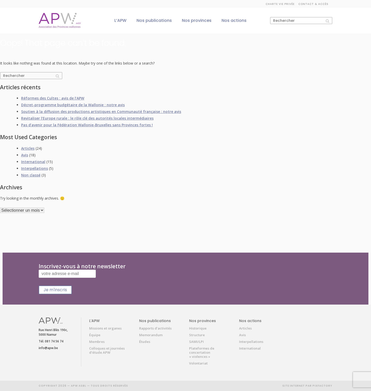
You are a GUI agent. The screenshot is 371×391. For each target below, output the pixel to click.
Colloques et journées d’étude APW (107, 350)
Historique (198, 328)
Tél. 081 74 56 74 (51, 341)
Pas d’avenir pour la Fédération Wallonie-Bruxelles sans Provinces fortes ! (87, 124)
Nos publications (154, 20)
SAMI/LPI (196, 342)
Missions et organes (105, 328)
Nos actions (234, 20)
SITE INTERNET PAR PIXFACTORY (307, 386)
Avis (24, 155)
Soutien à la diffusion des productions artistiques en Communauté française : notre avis (101, 111)
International (33, 161)
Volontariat (198, 363)
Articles (28, 148)
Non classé (30, 175)
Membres (97, 342)
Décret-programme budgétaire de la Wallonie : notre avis (73, 104)
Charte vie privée (280, 4)
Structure (197, 335)
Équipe (94, 335)
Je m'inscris (55, 290)
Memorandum (151, 335)
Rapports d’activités (155, 328)
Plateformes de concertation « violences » (201, 352)
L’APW (120, 20)
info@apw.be (48, 348)
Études (144, 342)
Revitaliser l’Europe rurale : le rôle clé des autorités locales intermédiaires (87, 118)
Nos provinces (197, 20)
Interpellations (34, 168)
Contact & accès (313, 4)
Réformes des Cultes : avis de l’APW (52, 98)
